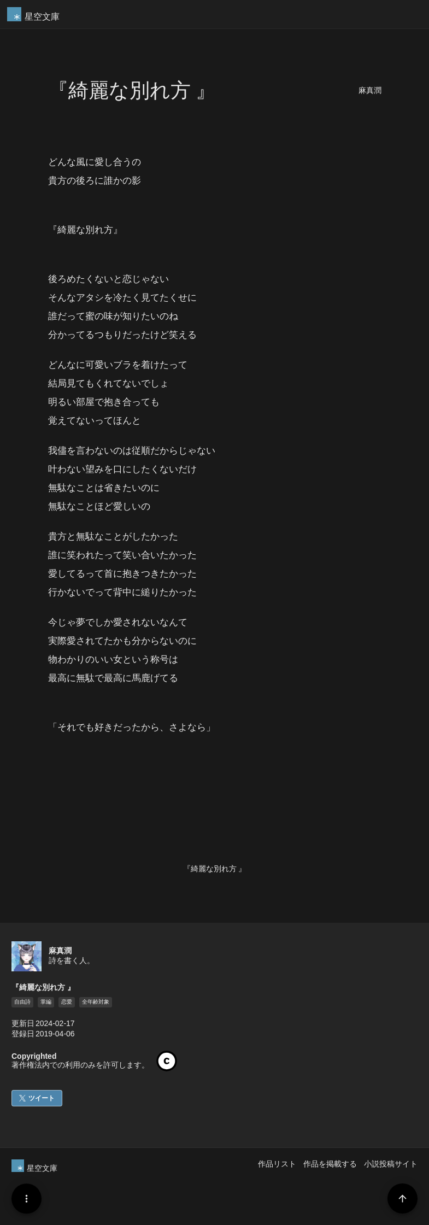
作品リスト (277, 1163)
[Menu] (26, 1198)
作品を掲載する (330, 1163)
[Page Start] (402, 1198)
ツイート (41, 1098)
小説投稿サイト (391, 1163)
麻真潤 (370, 90)
